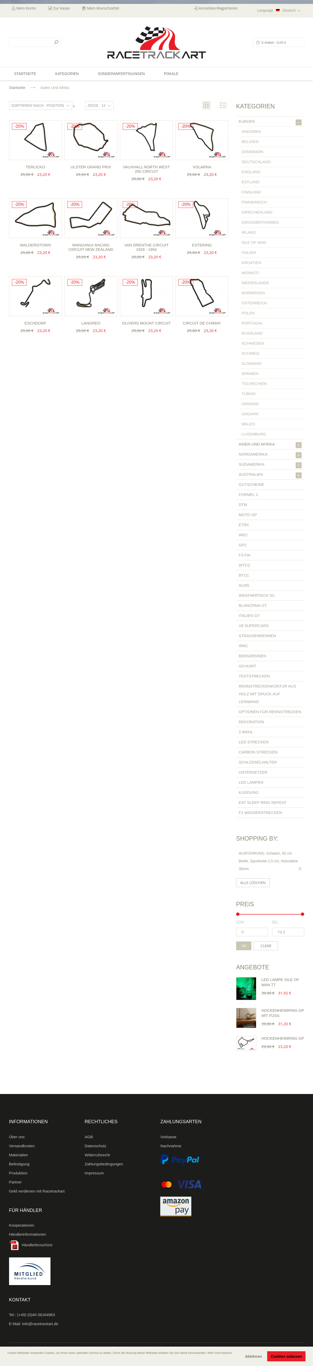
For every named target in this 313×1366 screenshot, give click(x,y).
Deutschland (256, 162)
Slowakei (252, 363)
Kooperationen (21, 1225)
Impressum (94, 1173)
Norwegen (253, 293)
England (251, 172)
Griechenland (257, 212)
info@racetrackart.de (40, 1324)
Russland (252, 333)
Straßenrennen (257, 635)
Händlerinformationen (27, 1234)
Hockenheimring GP (282, 1038)
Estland (250, 182)
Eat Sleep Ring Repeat (263, 802)
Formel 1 (248, 494)
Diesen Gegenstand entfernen (299, 868)
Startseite (17, 87)
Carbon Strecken (258, 752)
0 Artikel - (273, 42)
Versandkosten (22, 1146)
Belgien (250, 141)
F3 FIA (244, 555)
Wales (248, 424)
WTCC (244, 565)
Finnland (251, 192)
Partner (15, 1182)
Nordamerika (270, 455)
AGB (89, 1137)
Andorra (251, 131)
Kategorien (67, 74)
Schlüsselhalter (258, 762)
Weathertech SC (257, 595)
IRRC (243, 646)
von (240, 922)
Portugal (252, 323)
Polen (248, 313)
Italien (249, 252)
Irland (249, 232)
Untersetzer (253, 772)
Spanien (250, 373)
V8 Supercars (254, 625)
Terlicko (35, 167)
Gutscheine (251, 484)
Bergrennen (252, 656)
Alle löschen (253, 882)
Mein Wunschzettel (103, 8)
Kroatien (251, 262)
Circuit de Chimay (202, 323)
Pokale (171, 74)
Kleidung (249, 792)
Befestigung (19, 1164)
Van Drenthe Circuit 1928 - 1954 (146, 247)
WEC (243, 535)
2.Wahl (246, 732)
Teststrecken (254, 676)
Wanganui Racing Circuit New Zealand (91, 247)
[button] (8, 1360)
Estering (202, 245)
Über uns (17, 1137)
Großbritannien (260, 222)
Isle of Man (254, 242)
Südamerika (270, 465)
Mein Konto (26, 8)
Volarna (202, 167)
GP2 (242, 545)
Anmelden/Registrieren (218, 8)
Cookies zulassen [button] (286, 1356)
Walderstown (35, 245)
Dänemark (253, 151)
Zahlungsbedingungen (104, 1164)
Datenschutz (95, 1146)
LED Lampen (251, 782)
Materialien (18, 1155)
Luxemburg (254, 434)
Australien (270, 475)
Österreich (254, 303)
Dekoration (251, 722)
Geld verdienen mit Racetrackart (37, 1191)
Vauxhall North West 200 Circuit (146, 169)
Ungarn (250, 414)
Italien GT (249, 615)
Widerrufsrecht (97, 1155)
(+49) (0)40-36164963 (36, 1314)
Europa (270, 122)
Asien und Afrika (270, 445)
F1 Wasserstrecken (260, 812)
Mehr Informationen (219, 1352)
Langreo (90, 323)
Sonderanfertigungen (121, 74)
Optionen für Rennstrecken (270, 712)
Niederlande (255, 283)
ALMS (244, 585)
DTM (243, 504)
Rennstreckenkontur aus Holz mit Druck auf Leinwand (267, 694)
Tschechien (254, 383)
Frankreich (254, 202)
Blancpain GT (253, 605)
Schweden (253, 343)
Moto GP (248, 514)
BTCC (244, 575)
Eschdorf (35, 323)
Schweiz (250, 353)
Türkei (249, 393)
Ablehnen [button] (253, 1356)
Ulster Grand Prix (91, 167)
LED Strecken (253, 742)
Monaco (250, 272)
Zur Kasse (61, 8)
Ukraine (250, 404)
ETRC (244, 525)
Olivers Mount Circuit (146, 323)
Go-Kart (247, 666)
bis (275, 922)
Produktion (18, 1173)
